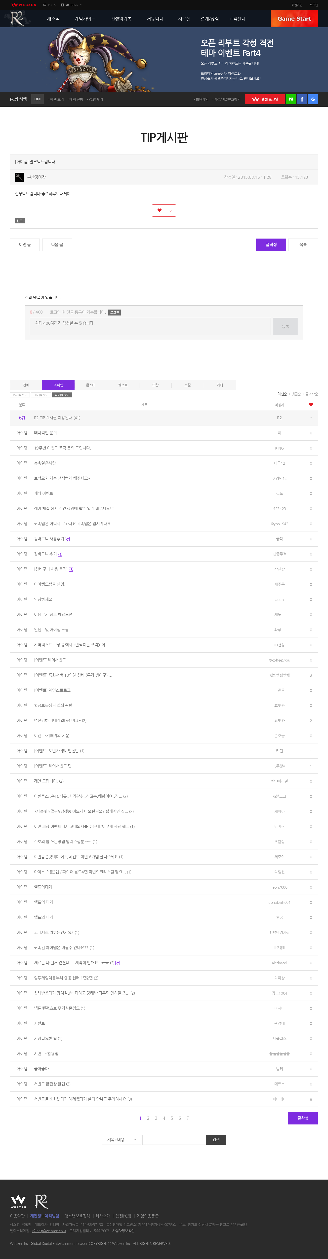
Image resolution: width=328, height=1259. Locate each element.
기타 (220, 385)
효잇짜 (279, 705)
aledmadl (279, 963)
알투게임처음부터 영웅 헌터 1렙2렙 (66, 978)
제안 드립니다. (49, 781)
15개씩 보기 (20, 395)
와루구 (279, 630)
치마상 (279, 978)
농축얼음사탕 (45, 463)
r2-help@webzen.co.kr (49, 1231)
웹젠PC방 (123, 1216)
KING (279, 448)
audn (279, 599)
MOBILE (71, 5)
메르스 (279, 1084)
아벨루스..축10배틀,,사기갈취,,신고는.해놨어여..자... (81, 796)
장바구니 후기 (48, 554)
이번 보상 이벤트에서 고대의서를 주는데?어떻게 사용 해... (84, 826)
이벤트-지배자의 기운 (51, 735)
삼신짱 (279, 569)
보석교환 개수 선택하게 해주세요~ (62, 478)
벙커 (279, 1069)
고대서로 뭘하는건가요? (56, 932)
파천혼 (279, 690)
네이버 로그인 (291, 99)
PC (50, 5)
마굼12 (279, 463)
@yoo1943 (279, 524)
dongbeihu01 (279, 902)
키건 (279, 751)
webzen (23, 5)
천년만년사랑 (279, 932)
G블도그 (279, 796)
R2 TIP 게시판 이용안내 (57, 417)
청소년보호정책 (77, 1216)
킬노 (279, 493)
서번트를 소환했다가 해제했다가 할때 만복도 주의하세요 (83, 1099)
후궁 (279, 917)
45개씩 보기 (62, 395)
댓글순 (296, 394)
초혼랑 (279, 841)
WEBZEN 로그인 (265, 99)
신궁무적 (280, 554)
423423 (279, 508)
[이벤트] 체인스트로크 (52, 690)
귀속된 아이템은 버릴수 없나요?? (64, 947)
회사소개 (102, 1216)
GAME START (294, 18)
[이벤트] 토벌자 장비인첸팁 (59, 750)
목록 (303, 244)
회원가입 (296, 5)
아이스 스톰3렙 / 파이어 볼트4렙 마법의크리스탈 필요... (83, 872)
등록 (285, 326)
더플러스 (280, 1038)
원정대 (279, 1023)
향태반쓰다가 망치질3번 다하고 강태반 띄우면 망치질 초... (84, 993)
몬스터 (90, 385)
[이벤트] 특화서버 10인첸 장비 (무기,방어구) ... (73, 675)
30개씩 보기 (41, 395)
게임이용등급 (148, 1216)
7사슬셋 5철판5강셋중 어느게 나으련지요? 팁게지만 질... (84, 811)
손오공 (279, 736)
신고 (20, 220)
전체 (26, 385)
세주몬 (279, 584)
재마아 (279, 811)
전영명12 (279, 478)
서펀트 (39, 1023)
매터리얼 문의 (45, 432)
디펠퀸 (279, 872)
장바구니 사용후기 (52, 538)
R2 (17, 18)
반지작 (279, 826)
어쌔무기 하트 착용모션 (53, 614)
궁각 (279, 539)
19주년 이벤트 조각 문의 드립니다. (62, 448)
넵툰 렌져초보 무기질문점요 (59, 1008)
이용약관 (17, 1216)
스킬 (187, 385)
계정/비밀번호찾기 (227, 99)
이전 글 (25, 244)
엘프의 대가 (43, 902)
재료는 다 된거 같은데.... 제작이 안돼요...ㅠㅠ (77, 962)
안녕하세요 (43, 599)
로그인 (314, 5)
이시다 (279, 1008)
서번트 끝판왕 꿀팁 (52, 1084)
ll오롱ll (279, 947)
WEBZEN (18, 1201)
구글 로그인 (313, 99)
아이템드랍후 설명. (49, 584)
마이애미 (280, 1099)
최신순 (282, 394)
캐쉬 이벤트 (43, 493)
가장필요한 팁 (48, 1038)
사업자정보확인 (123, 1231)
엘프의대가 (43, 887)
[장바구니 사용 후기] (53, 569)
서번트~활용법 (46, 1053)
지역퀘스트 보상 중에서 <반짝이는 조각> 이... (71, 644)
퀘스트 (123, 385)
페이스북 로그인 (302, 99)
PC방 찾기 (96, 99)
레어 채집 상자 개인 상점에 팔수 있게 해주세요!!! (74, 508)
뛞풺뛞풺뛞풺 (279, 675)
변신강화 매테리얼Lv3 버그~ (60, 720)
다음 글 (57, 244)
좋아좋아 (41, 1068)
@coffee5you (279, 660)
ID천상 (279, 645)
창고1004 (279, 993)
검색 (216, 1139)
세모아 (279, 857)
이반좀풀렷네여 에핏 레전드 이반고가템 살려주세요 (79, 856)
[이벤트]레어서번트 (50, 660)
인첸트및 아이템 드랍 (51, 629)
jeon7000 (279, 887)
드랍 (155, 385)
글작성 (271, 244)
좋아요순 (311, 394)
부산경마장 (36, 177)
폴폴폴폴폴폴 (279, 1053)
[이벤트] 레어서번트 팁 (53, 766)
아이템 (58, 385)
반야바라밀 (279, 781)
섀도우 (279, 614)
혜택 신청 (76, 99)
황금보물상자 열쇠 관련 (53, 705)
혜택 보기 (57, 99)
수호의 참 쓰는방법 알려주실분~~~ (65, 841)
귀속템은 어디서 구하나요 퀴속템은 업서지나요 (72, 523)
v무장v (280, 766)
